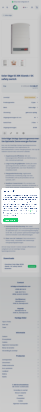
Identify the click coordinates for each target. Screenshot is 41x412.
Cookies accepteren (10, 220)
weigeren (30, 211)
